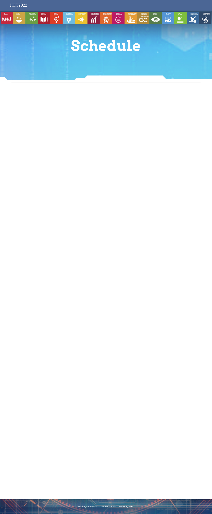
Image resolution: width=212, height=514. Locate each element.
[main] (106, 45)
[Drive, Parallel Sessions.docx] (106, 292)
